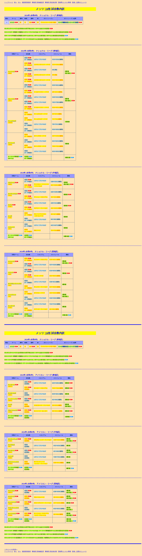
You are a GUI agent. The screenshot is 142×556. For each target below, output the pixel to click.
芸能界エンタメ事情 (64, 2)
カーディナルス (12, 193)
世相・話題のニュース (79, 2)
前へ (15, 2)
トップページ (8, 2)
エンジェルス (12, 513)
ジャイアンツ (12, 294)
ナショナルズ (12, 121)
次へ (19, 2)
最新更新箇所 (26, 2)
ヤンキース (11, 384)
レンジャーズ (12, 502)
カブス (10, 205)
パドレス (10, 272)
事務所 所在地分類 (51, 2)
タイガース (11, 450)
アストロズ (11, 490)
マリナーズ (11, 496)
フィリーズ (11, 71)
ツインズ (10, 456)
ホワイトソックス (13, 462)
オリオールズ (12, 393)
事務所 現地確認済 (38, 2)
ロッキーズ (11, 306)
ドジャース (11, 261)
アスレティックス (13, 508)
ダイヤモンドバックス (15, 283)
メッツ (40, 9)
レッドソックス (12, 399)
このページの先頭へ (10, 549)
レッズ (10, 216)
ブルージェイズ (12, 410)
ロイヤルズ (11, 444)
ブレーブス (11, 99)
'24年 (48, 9)
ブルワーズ (11, 182)
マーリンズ (11, 143)
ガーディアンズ (12, 439)
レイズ (10, 404)
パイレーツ (11, 227)
